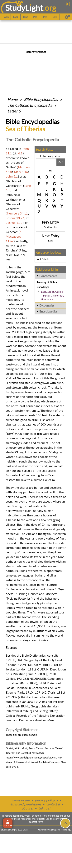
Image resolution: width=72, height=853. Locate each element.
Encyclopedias (48, 311)
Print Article (42, 259)
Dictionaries (47, 305)
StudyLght (24, 8)
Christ (46, 524)
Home (12, 99)
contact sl (53, 804)
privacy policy (45, 800)
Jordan (10, 272)
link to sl (44, 808)
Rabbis (10, 607)
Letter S (14, 111)
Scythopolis (50, 227)
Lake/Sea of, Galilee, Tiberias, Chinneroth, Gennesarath (52, 295)
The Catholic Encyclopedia (29, 105)
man (9, 529)
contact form (36, 821)
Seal (50, 240)
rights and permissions (25, 804)
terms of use (21, 800)
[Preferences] (67, 17)
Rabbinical (13, 195)
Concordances (48, 276)
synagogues (25, 575)
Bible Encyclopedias (41, 99)
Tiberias (11, 520)
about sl (27, 808)
